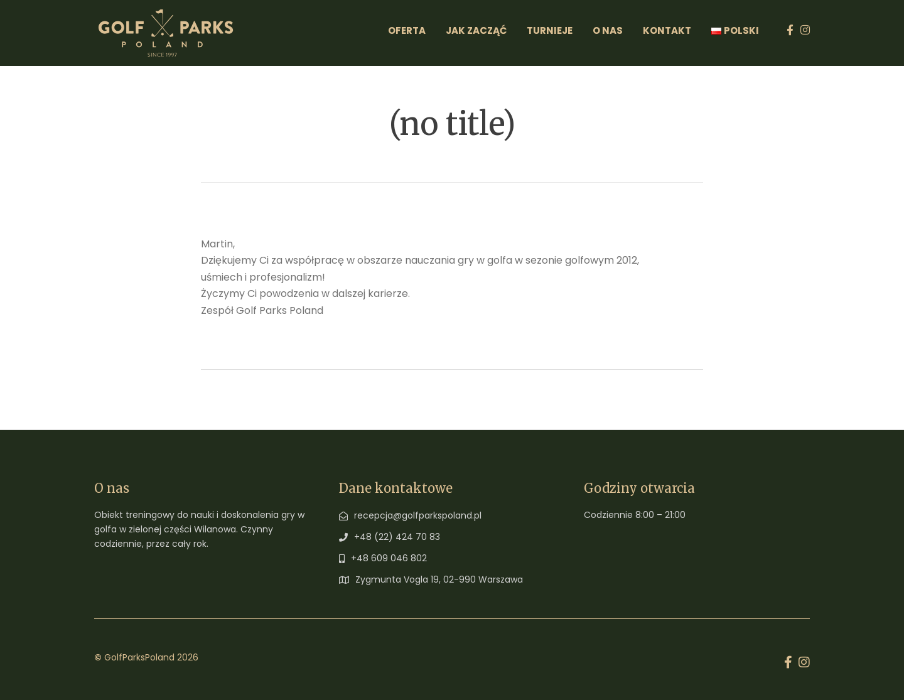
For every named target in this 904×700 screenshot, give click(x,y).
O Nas (608, 30)
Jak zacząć (476, 30)
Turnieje (550, 30)
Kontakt (667, 30)
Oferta (407, 30)
